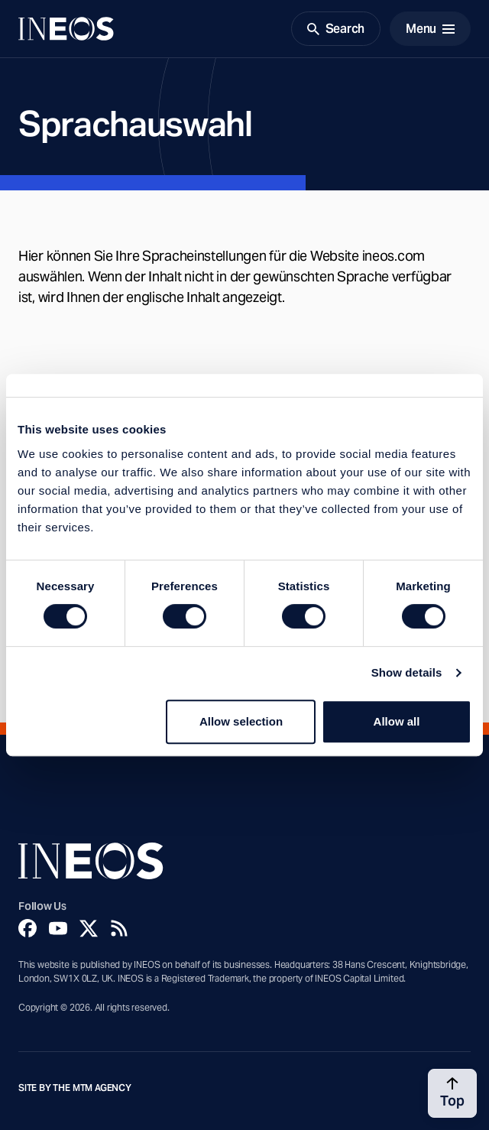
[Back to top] (452, 1093)
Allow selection (241, 721)
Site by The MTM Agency (74, 1088)
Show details (406, 672)
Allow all (397, 721)
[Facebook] (27, 928)
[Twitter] (88, 928)
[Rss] (119, 928)
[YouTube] (58, 928)
